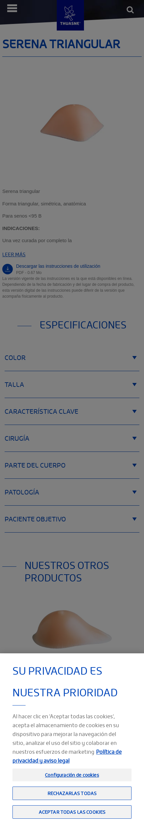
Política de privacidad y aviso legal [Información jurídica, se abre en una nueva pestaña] (67, 763)
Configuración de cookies (72, 782)
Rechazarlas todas (72, 801)
